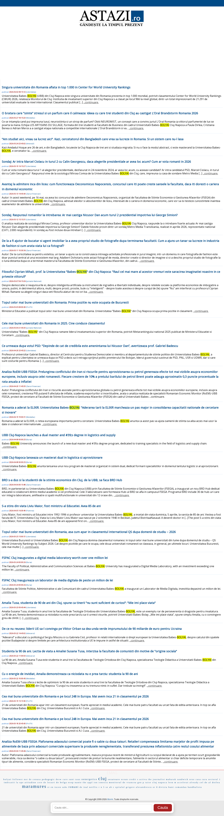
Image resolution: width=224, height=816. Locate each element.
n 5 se (104, 787)
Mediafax (30, 118)
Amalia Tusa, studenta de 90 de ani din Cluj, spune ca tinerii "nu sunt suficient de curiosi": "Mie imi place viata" (79, 603)
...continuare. (91, 102)
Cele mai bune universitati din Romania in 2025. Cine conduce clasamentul (53, 323)
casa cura (201, 779)
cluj (102, 778)
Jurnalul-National (34, 281)
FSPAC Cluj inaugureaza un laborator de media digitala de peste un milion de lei (57, 580)
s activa (142, 779)
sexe (192, 779)
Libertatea (31, 92)
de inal (84, 787)
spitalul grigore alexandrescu (133, 787)
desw (59, 779)
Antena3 (30, 143)
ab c (111, 787)
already (194, 782)
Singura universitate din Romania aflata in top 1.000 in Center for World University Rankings (66, 87)
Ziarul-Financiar (33, 194)
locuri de (53, 782)
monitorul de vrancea (123, 782)
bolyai (7, 779)
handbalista (195, 787)
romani (73, 787)
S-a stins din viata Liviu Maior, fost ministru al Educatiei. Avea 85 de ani (51, 506)
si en (51, 787)
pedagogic (48, 779)
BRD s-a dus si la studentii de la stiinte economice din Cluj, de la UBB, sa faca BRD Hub (62, 480)
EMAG (112, 772)
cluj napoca (159, 782)
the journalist (156, 779)
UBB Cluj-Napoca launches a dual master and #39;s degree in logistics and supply (58, 435)
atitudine (31, 782)
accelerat (183, 782)
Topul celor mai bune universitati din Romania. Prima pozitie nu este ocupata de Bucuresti (65, 302)
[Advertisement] (112, 53)
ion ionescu (101, 782)
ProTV (29, 307)
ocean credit (128, 779)
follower (17, 779)
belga (63, 782)
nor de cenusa (32, 779)
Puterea (30, 510)
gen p (140, 782)
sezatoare (114, 779)
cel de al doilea (210, 782)
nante (78, 782)
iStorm (110, 799)
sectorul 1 (214, 779)
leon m (172, 782)
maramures (34, 786)
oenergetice (89, 779)
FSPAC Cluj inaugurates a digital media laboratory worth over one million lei (55, 558)
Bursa (29, 439)
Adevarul (30, 633)
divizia (163, 787)
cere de (41, 782)
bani (171, 787)
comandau (181, 787)
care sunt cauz (72, 779)
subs (64, 787)
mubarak (171, 779)
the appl (88, 782)
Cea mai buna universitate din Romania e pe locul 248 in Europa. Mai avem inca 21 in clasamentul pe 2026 (75, 696)
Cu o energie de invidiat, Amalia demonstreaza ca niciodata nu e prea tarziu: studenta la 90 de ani (70, 674)
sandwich (182, 779)
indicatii (9, 782)
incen (58, 787)
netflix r (94, 787)
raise (148, 782)
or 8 (155, 787)
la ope (20, 782)
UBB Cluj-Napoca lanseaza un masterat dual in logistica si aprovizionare (52, 457)
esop (71, 782)
